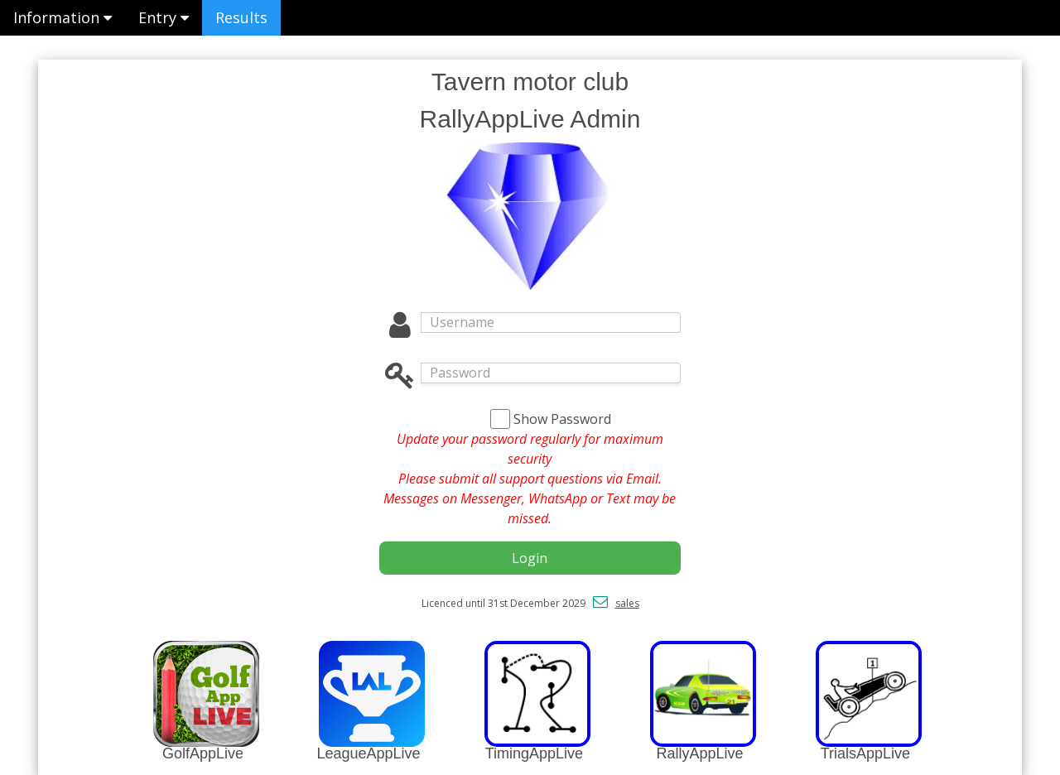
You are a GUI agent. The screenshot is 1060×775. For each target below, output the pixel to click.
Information (62, 17)
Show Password (562, 419)
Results (241, 17)
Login (529, 558)
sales (627, 603)
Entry (163, 17)
